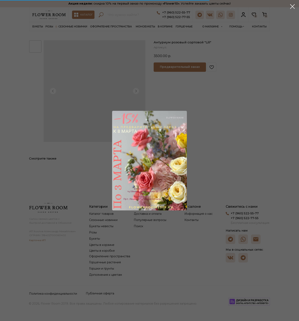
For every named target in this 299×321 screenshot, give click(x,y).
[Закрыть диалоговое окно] (292, 6)
